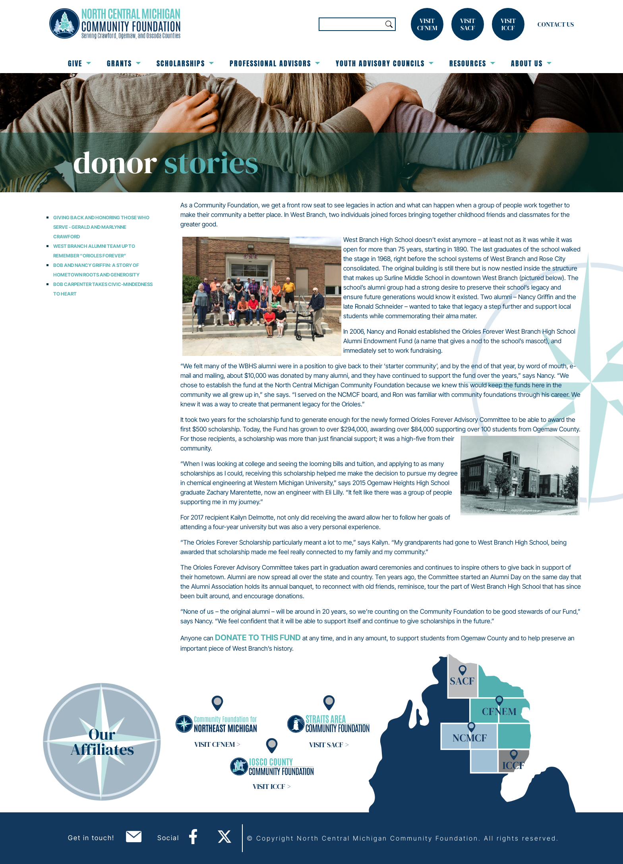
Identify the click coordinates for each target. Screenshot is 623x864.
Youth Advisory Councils (384, 63)
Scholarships (185, 63)
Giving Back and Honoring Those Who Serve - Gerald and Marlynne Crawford (101, 227)
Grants (124, 63)
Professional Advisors (275, 63)
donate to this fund (258, 637)
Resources (472, 63)
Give (79, 63)
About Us (531, 63)
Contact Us (556, 24)
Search (389, 24)
